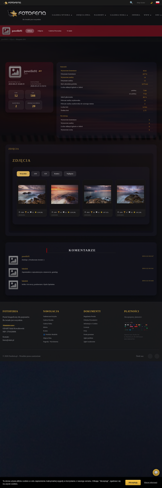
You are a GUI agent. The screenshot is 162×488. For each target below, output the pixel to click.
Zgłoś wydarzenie (89, 342)
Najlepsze (70, 174)
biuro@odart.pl (8, 340)
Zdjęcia (40, 31)
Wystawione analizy (67, 77)
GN (45, 174)
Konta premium (89, 334)
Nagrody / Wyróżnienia (50, 342)
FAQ (85, 331)
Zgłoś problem (88, 338)
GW (35, 174)
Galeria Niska (118, 15)
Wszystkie (23, 174)
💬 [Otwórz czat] (156, 472)
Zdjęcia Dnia (83, 15)
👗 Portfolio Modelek (50, 334)
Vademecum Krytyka (50, 316)
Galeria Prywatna (55, 31)
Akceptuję (133, 482)
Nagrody (99, 15)
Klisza (30, 31)
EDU (157, 15)
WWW (146, 15)
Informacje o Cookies (91, 324)
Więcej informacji (150, 482)
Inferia (136, 15)
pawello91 (4, 39)
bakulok (25, 269)
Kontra (56, 174)
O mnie (69, 31)
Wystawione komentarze (68, 71)
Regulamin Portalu (90, 316)
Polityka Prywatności (90, 320)
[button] (71, 15)
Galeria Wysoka (61, 15)
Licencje (86, 327)
